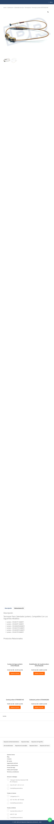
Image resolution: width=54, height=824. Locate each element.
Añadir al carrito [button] (15, 673)
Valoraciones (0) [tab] (19, 608)
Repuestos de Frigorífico (37, 741)
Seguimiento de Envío (12, 763)
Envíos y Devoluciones (12, 765)
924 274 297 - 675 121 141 (17, 785)
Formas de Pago (11, 767)
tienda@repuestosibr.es (16, 788)
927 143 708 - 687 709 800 (17, 799)
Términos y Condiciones (13, 771)
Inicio (5, 7)
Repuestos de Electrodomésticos (11, 741)
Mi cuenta (9, 761)
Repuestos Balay (25, 741)
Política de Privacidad (12, 769)
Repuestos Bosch (34, 745)
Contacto (9, 759)
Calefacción (10, 7)
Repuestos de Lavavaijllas (21, 745)
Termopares (28, 7)
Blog (8, 756)
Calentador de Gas (19, 7)
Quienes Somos (11, 754)
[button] (48, 12)
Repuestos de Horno (45, 745)
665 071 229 (13, 814)
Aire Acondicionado (8, 745)
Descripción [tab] (8, 608)
